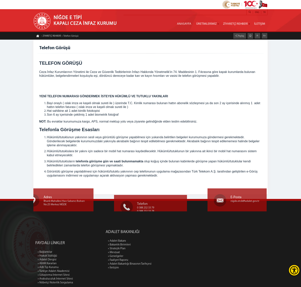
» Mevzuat (130, 252)
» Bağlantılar (45, 267)
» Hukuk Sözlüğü (47, 271)
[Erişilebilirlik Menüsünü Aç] (294, 270)
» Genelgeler (132, 256)
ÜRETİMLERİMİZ (206, 23)
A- (257, 35)
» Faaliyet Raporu (135, 260)
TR (264, 12)
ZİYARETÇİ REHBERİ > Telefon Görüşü (60, 36)
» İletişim (130, 267)
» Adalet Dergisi (47, 275)
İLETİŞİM (259, 23)
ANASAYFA (184, 23)
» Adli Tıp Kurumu (48, 283)
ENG (257, 12)
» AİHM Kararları (47, 279)
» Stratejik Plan (133, 248)
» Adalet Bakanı (134, 241)
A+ (264, 35)
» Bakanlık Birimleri (136, 244)
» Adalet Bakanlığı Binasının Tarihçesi (146, 263)
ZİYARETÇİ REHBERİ (235, 23)
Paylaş (240, 36)
